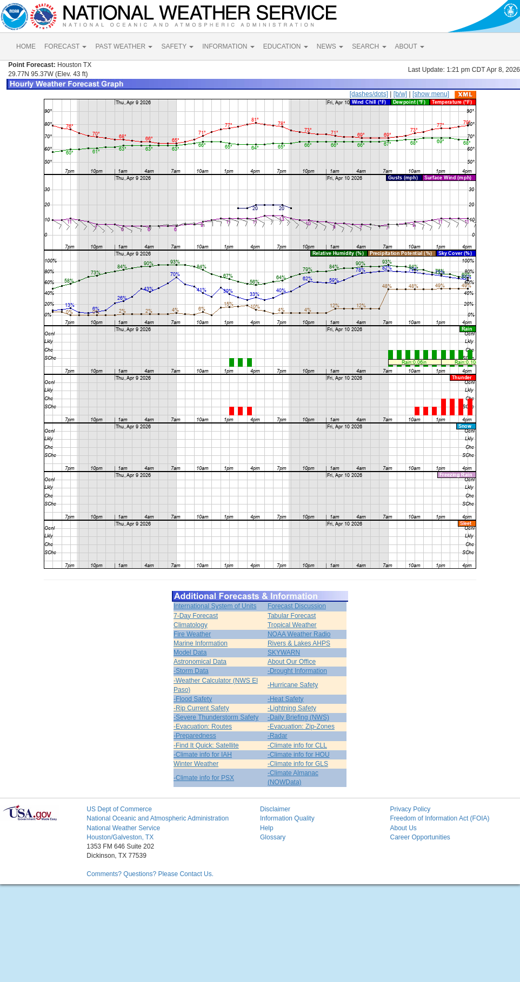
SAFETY (177, 46)
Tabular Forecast (292, 616)
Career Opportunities (420, 837)
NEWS (330, 46)
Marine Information (201, 643)
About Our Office (292, 661)
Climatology (191, 625)
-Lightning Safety (292, 708)
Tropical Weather (292, 625)
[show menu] (430, 94)
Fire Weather (192, 634)
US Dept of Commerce (119, 809)
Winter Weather (196, 764)
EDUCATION (285, 46)
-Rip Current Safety (201, 708)
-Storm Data (191, 671)
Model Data (190, 652)
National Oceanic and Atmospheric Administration (157, 818)
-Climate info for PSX (204, 778)
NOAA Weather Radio (299, 634)
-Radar (278, 735)
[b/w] (400, 94)
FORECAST (65, 46)
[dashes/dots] (369, 94)
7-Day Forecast (196, 616)
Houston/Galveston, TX (120, 837)
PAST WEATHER (123, 46)
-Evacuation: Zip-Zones (301, 726)
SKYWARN (284, 652)
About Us (403, 828)
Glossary (272, 837)
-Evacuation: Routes (203, 726)
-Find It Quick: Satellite (206, 745)
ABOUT (409, 46)
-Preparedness (195, 735)
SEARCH (369, 46)
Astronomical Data (200, 661)
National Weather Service (123, 828)
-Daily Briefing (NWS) (298, 717)
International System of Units (215, 606)
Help (267, 828)
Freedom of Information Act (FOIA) (439, 818)
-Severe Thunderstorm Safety (216, 717)
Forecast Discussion (297, 606)
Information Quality (287, 818)
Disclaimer (275, 809)
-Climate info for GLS (298, 764)
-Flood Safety (193, 699)
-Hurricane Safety (293, 685)
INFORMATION (228, 46)
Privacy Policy (410, 809)
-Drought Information (297, 671)
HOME (26, 46)
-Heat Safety (286, 699)
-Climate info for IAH (203, 754)
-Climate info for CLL (297, 745)
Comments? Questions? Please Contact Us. (150, 874)
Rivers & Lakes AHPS (299, 643)
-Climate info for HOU (299, 754)
